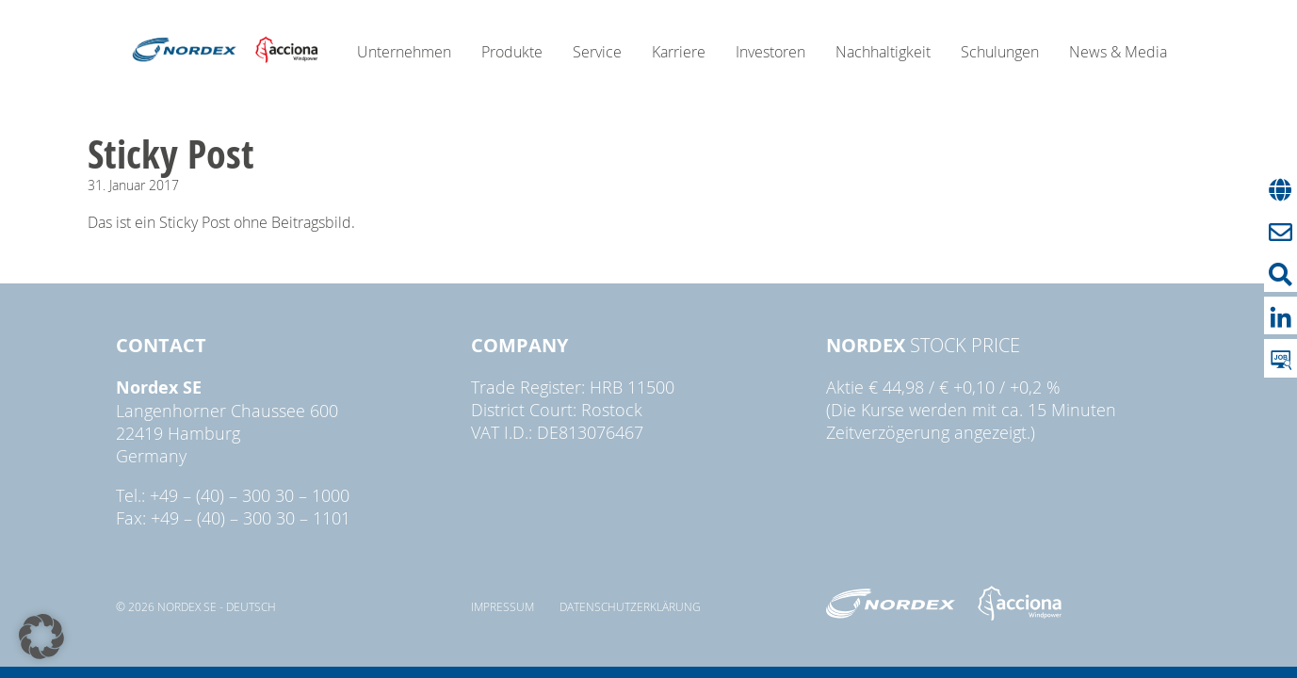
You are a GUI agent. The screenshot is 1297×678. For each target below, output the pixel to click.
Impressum (502, 606)
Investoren (770, 51)
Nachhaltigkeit (883, 51)
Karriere (678, 51)
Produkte (512, 51)
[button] (41, 636)
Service (597, 51)
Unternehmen (404, 51)
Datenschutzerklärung (630, 606)
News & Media (1118, 51)
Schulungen (1000, 51)
